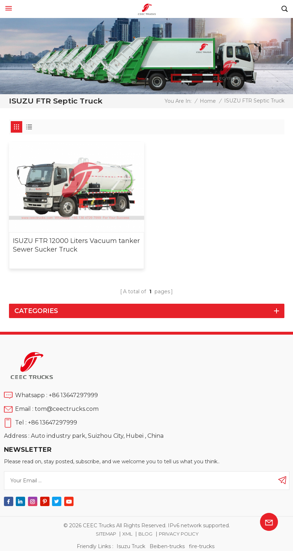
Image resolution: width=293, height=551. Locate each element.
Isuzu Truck (131, 546)
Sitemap (106, 534)
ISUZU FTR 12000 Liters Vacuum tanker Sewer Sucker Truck (76, 245)
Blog (145, 534)
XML (127, 534)
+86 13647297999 (73, 395)
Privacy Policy (179, 534)
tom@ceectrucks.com (67, 408)
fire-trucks (201, 546)
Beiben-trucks (167, 546)
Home (208, 101)
